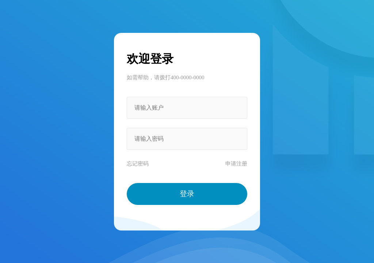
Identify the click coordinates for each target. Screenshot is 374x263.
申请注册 (236, 164)
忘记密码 (138, 164)
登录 (187, 194)
